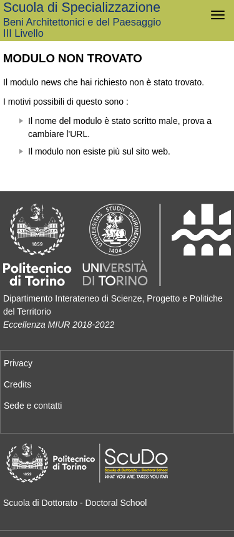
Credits (17, 384)
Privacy (18, 363)
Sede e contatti (33, 406)
